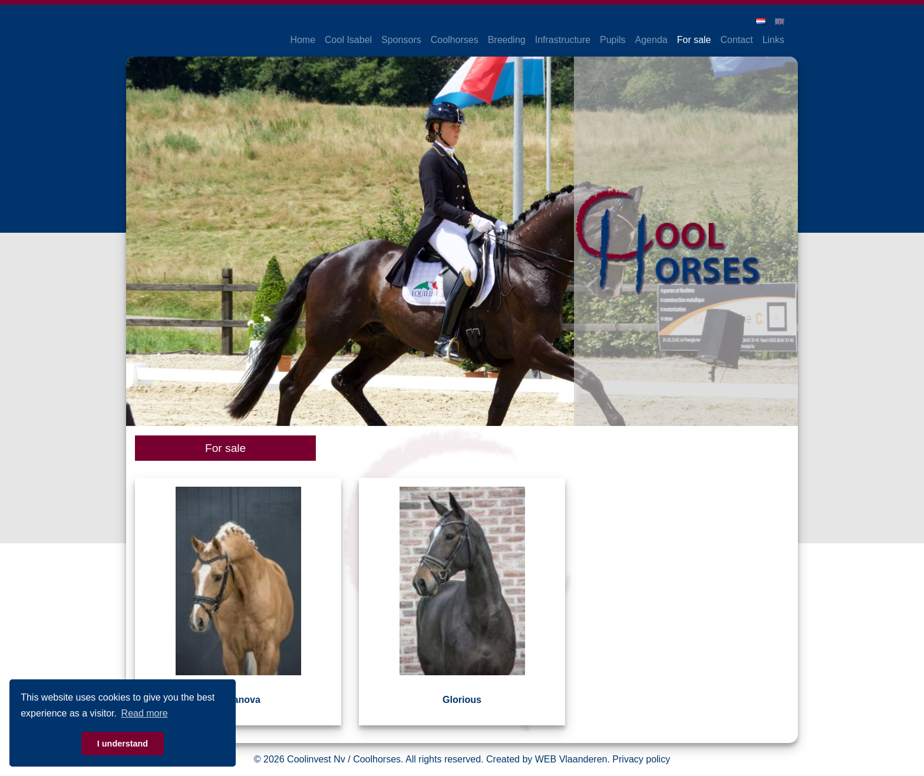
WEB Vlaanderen (571, 759)
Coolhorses (454, 40)
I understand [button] (122, 743)
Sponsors (401, 40)
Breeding (507, 40)
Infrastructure (562, 40)
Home (302, 40)
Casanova (238, 700)
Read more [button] (144, 713)
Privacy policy (641, 759)
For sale (694, 40)
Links (773, 40)
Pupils (613, 40)
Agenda (651, 40)
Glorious (462, 700)
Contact (737, 40)
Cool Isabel (348, 40)
